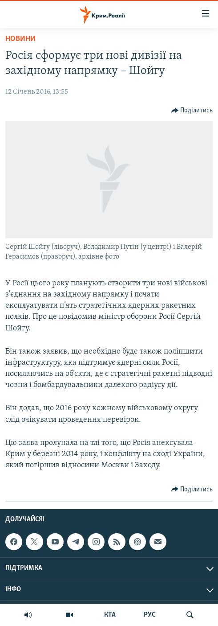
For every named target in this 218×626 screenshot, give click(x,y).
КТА (110, 614)
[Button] (192, 110)
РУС (150, 614)
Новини (20, 39)
